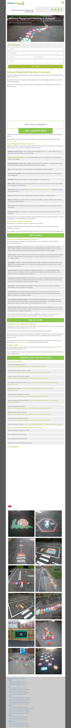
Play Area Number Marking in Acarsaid (18, 713)
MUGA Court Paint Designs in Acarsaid (18, 692)
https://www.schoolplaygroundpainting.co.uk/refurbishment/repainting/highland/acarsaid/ (29, 408)
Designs (10, 680)
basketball (35, 189)
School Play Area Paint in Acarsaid (16, 678)
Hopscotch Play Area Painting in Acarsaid (19, 712)
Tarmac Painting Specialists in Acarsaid (18, 716)
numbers (46, 151)
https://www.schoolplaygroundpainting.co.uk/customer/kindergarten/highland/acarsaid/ (29, 372)
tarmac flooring (32, 328)
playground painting (56, 347)
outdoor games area (12, 141)
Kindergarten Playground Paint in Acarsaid (19, 702)
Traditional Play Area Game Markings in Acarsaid (21, 708)
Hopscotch (26, 157)
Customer (10, 696)
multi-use (49, 189)
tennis (39, 189)
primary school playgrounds (21, 342)
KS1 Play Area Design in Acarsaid (17, 681)
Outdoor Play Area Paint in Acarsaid (18, 718)
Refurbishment (11, 721)
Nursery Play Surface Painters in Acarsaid (19, 699)
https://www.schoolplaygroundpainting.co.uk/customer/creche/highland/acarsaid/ (27, 378)
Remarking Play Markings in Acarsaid (18, 724)
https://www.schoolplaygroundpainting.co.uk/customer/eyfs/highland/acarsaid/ (27, 366)
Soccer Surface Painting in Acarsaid (18, 691)
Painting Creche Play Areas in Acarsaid (18, 704)
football (30, 189)
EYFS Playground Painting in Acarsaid (18, 700)
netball (43, 189)
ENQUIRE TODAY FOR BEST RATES (35, 358)
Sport (9, 686)
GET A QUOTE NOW (35, 131)
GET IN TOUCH (35, 235)
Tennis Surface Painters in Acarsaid (18, 694)
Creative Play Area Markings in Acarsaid (19, 710)
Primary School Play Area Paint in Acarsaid (19, 697)
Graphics (10, 705)
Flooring (10, 715)
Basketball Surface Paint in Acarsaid (18, 688)
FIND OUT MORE (35, 320)
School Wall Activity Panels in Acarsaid (18, 707)
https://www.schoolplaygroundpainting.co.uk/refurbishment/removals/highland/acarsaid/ (29, 414)
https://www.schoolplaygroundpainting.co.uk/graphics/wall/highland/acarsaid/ (43, 424)
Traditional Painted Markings (15, 157)
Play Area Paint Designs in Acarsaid (18, 720)
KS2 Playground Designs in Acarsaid (18, 683)
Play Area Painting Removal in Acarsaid (19, 723)
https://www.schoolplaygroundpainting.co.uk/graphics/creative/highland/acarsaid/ (28, 396)
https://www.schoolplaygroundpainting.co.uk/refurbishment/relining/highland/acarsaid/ (29, 420)
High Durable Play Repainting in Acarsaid (19, 726)
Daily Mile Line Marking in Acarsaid (17, 684)
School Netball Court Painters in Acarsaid (19, 689)
